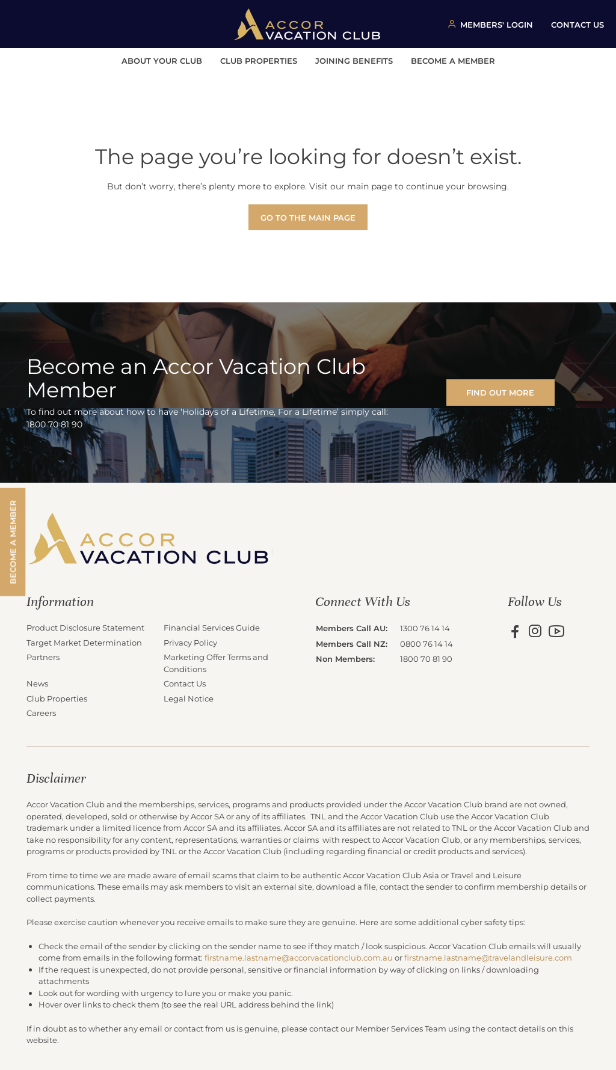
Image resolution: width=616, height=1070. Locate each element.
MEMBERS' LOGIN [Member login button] (496, 24)
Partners (43, 657)
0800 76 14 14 (426, 643)
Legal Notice (189, 698)
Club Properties (258, 60)
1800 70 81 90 (426, 658)
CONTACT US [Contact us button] (577, 24)
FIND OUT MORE (500, 392)
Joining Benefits (354, 60)
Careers (41, 713)
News (37, 683)
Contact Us (185, 683)
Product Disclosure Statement (85, 627)
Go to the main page (308, 217)
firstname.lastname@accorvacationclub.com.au (299, 957)
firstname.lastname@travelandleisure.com (488, 957)
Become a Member (453, 60)
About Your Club (162, 60)
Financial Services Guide (212, 627)
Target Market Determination (84, 642)
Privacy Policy (190, 642)
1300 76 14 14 (425, 628)
